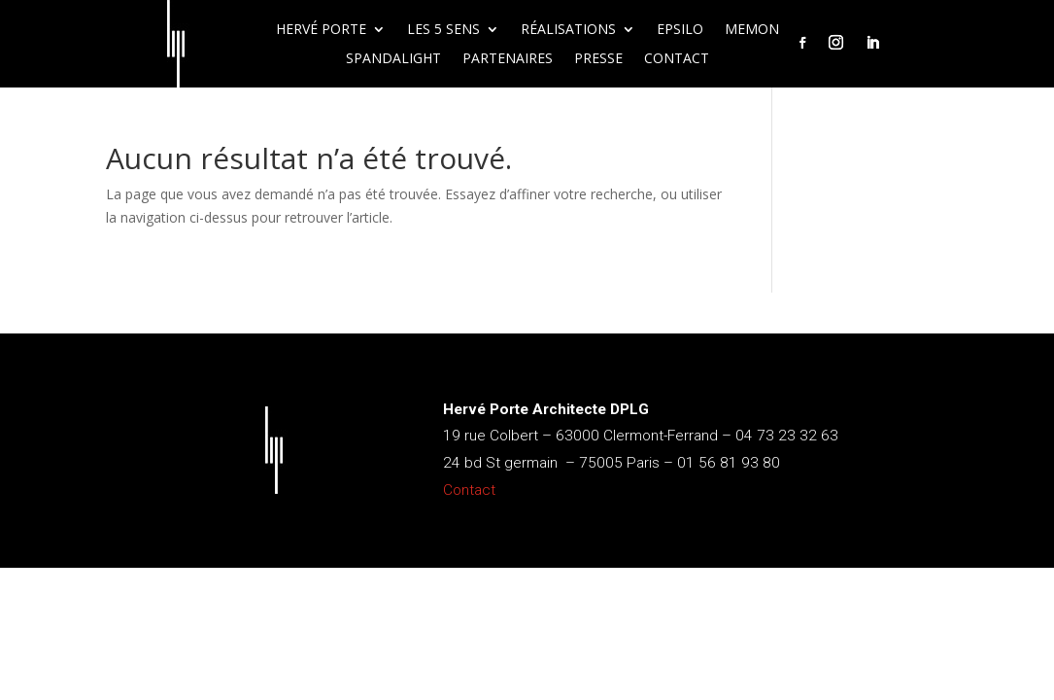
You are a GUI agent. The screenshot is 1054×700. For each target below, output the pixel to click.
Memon (752, 30)
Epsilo (680, 30)
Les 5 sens (443, 30)
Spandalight (393, 59)
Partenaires (507, 59)
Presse (598, 59)
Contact (676, 59)
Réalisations (568, 30)
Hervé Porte (321, 30)
